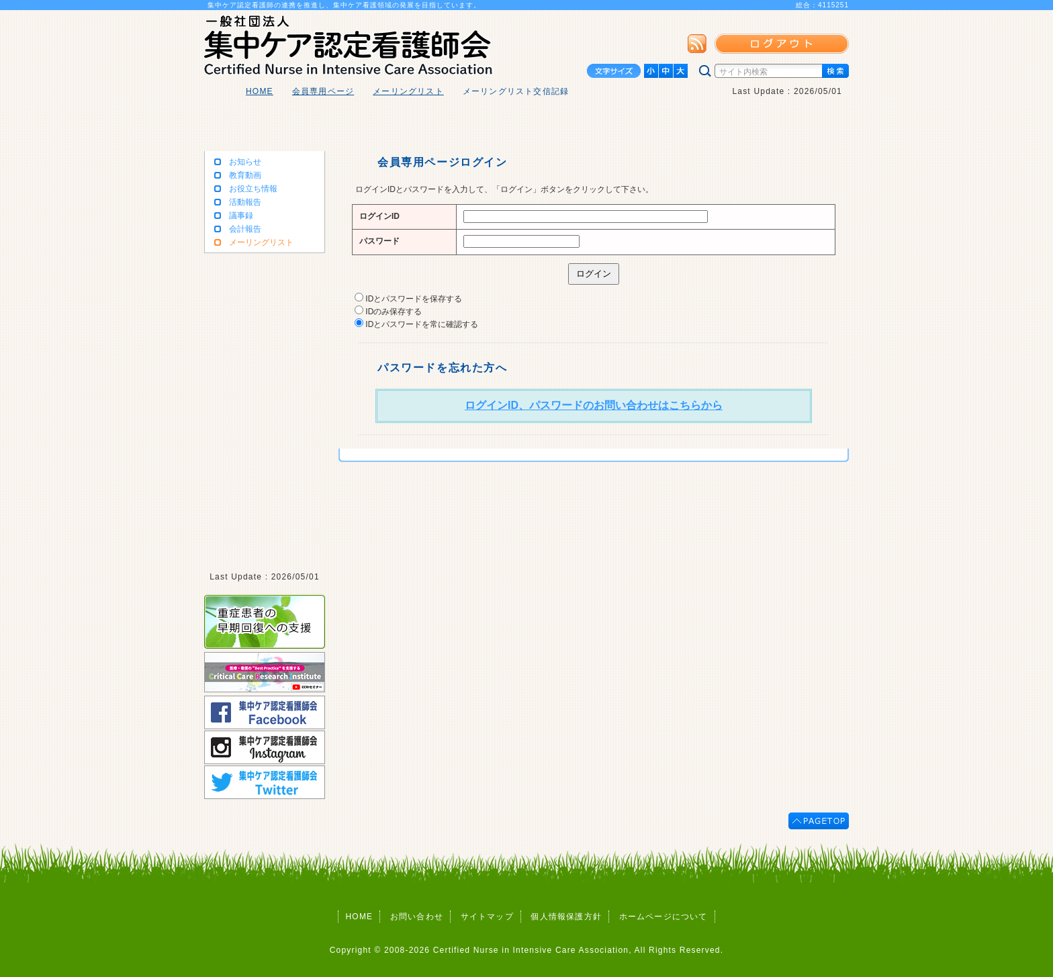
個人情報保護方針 (566, 916)
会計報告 (245, 229)
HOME (259, 91)
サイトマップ (487, 916)
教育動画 (245, 175)
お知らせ (245, 162)
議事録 (241, 215)
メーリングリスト (408, 91)
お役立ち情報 (253, 188)
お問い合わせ (416, 916)
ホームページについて (663, 916)
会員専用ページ (323, 91)
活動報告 (245, 202)
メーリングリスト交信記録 (516, 91)
